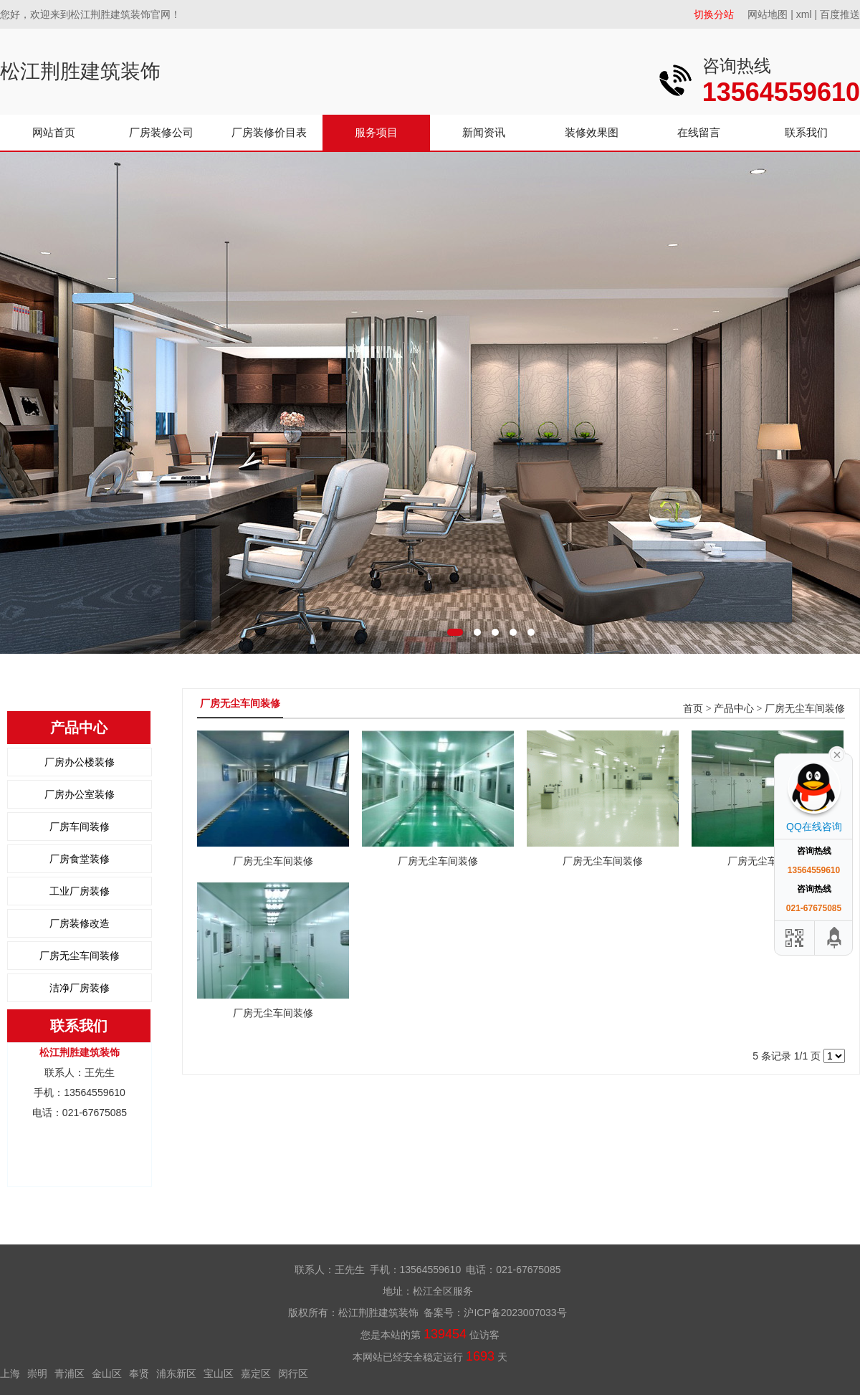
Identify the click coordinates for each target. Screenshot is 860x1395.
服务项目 (376, 132)
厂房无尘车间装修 (79, 955)
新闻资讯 (483, 132)
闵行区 (293, 1373)
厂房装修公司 (161, 132)
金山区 (107, 1373)
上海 (10, 1373)
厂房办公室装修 (79, 794)
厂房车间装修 (79, 826)
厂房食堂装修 (79, 859)
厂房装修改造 (79, 923)
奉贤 (139, 1373)
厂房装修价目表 (269, 132)
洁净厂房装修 (79, 988)
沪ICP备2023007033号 (515, 1312)
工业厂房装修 (79, 891)
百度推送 (840, 14)
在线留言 (698, 132)
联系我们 (806, 132)
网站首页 (53, 132)
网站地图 (767, 14)
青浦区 (69, 1373)
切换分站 (714, 14)
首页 (693, 708)
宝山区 (219, 1373)
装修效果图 (591, 132)
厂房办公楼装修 (79, 762)
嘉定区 (256, 1373)
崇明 (37, 1373)
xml (804, 14)
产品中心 (734, 708)
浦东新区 (176, 1373)
